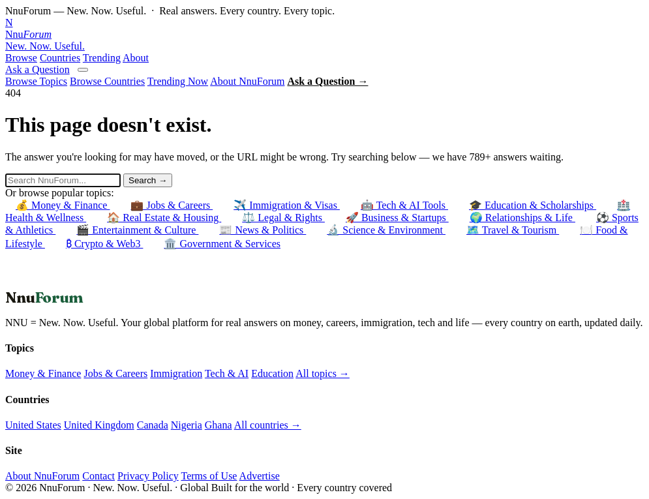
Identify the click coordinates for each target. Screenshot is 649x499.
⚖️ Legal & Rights (283, 217)
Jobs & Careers (115, 373)
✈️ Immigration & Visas (287, 205)
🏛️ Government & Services (222, 243)
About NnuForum (247, 81)
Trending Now (177, 81)
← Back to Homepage (51, 282)
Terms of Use (209, 475)
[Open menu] (83, 70)
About (136, 57)
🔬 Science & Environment (386, 229)
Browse (21, 57)
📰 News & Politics (262, 229)
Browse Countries (107, 81)
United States (33, 425)
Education (272, 373)
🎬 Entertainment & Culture (137, 229)
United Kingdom (99, 425)
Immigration (176, 373)
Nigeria (186, 425)
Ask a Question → (327, 81)
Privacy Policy (148, 475)
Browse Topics (36, 81)
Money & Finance (43, 373)
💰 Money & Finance (63, 205)
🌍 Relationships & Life (522, 217)
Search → (147, 180)
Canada (152, 425)
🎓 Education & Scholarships (532, 205)
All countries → (267, 425)
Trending (102, 57)
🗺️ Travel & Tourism (512, 229)
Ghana (218, 425)
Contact (98, 475)
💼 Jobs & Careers (171, 205)
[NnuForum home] (324, 34)
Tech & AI (227, 373)
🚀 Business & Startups (397, 217)
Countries (60, 57)
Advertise (259, 475)
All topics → (322, 373)
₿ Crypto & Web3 (104, 243)
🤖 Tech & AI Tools (404, 205)
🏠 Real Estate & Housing (164, 217)
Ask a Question (37, 69)
